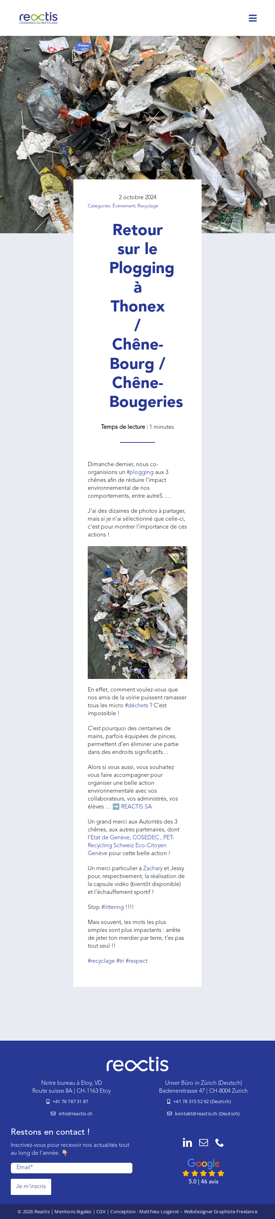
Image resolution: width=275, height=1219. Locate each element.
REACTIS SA (136, 807)
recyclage (101, 961)
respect (137, 961)
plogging (140, 472)
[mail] (203, 1142)
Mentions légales (72, 1211)
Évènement (123, 206)
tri (120, 961)
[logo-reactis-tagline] (38, 14)
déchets (136, 706)
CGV (101, 1211)
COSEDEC (146, 838)
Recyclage (148, 206)
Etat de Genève (110, 838)
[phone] (219, 1142)
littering (112, 907)
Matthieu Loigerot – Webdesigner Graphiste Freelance (198, 1211)
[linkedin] (187, 1142)
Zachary (153, 869)
